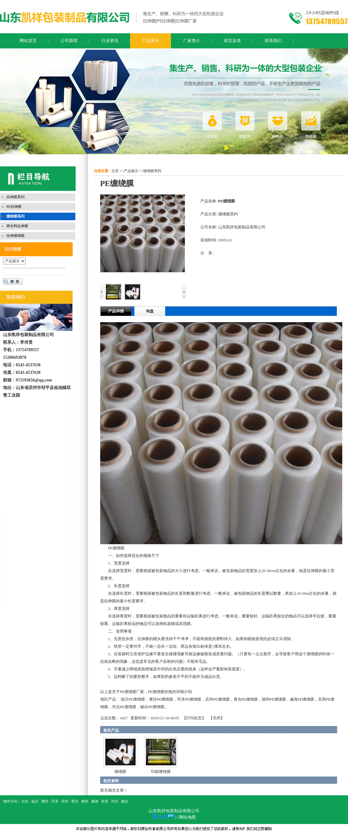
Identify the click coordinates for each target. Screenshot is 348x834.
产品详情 (116, 311)
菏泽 (54, 801)
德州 (84, 801)
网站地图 (187, 817)
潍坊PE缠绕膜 (161, 699)
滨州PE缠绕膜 (217, 699)
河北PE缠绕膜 (124, 707)
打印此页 (194, 718)
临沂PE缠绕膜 (133, 699)
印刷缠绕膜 (161, 771)
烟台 (124, 801)
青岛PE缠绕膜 (246, 699)
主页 (115, 171)
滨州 (64, 801)
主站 (24, 801)
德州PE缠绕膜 (274, 699)
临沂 (34, 801)
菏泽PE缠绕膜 (189, 699)
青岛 (74, 801)
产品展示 (131, 171)
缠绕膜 (120, 771)
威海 (94, 801)
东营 (104, 801)
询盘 (150, 311)
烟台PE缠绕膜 (152, 707)
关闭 (217, 718)
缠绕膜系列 (152, 171)
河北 (114, 801)
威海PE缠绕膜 (302, 699)
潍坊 (44, 801)
